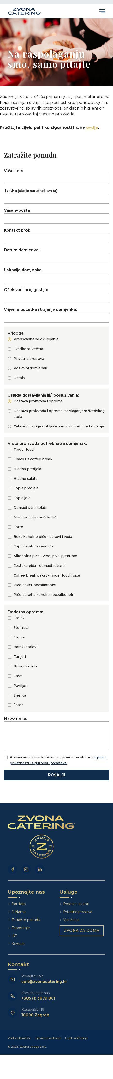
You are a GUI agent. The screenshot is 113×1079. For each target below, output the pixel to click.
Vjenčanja (71, 920)
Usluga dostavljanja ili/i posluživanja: (43, 395)
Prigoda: (16, 333)
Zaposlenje (20, 928)
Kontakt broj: (56, 235)
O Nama (18, 912)
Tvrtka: (56, 196)
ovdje (92, 127)
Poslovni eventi (76, 904)
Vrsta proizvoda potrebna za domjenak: (47, 443)
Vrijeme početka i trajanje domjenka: (56, 315)
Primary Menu (102, 11)
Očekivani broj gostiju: (56, 295)
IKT (14, 936)
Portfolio (18, 904)
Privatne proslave (77, 912)
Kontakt (18, 944)
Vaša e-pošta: (56, 216)
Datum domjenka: (56, 255)
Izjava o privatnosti (48, 1038)
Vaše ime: (56, 176)
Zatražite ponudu (26, 920)
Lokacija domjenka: (56, 275)
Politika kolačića (19, 1038)
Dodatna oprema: (25, 612)
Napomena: (56, 733)
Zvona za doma (81, 930)
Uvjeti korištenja (76, 1038)
